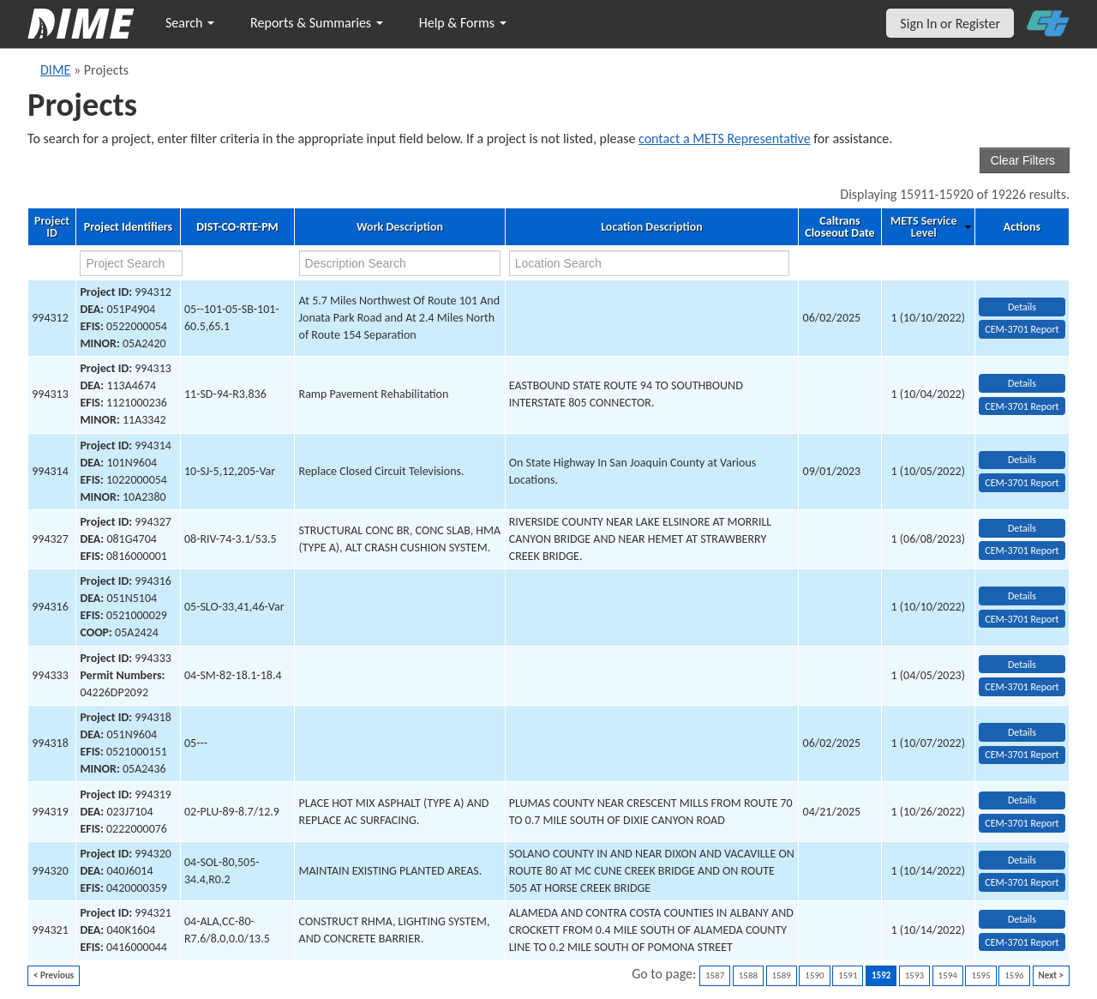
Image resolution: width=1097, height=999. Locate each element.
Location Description (652, 227)
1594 (947, 975)
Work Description (400, 227)
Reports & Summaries (316, 23)
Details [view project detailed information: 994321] (1022, 919)
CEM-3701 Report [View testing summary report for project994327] (1021, 551)
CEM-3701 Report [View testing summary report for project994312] (1021, 329)
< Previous (53, 975)
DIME (55, 70)
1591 (847, 975)
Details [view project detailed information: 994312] (1022, 307)
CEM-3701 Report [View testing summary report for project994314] (1021, 483)
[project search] (131, 263)
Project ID (51, 227)
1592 (881, 975)
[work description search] (400, 263)
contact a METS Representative (724, 138)
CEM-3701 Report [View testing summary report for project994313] (1021, 406)
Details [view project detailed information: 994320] (1022, 860)
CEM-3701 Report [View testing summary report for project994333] (1021, 687)
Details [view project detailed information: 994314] (1022, 460)
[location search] (649, 263)
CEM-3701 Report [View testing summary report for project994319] (1021, 823)
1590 (814, 975)
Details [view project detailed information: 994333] (1022, 665)
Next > (1051, 975)
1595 (980, 975)
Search (189, 23)
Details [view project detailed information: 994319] (1022, 800)
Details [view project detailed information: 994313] (1022, 383)
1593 (914, 975)
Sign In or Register (950, 23)
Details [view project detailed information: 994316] (1022, 596)
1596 (1013, 975)
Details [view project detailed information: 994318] (1022, 732)
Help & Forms (463, 23)
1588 (748, 975)
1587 (714, 975)
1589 (781, 975)
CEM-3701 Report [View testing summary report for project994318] (1021, 755)
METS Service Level (923, 227)
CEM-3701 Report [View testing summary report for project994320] (1021, 882)
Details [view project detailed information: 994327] (1022, 528)
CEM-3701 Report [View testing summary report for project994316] (1021, 619)
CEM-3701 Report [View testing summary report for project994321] (1021, 942)
